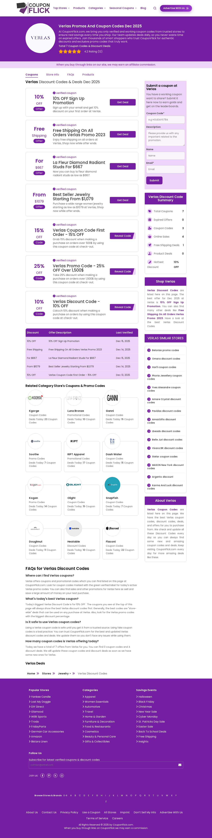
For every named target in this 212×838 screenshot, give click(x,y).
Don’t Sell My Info (145, 812)
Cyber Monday (147, 717)
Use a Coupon (91, 812)
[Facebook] (42, 775)
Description (153, 127)
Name (149, 149)
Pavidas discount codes (166, 411)
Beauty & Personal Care (99, 736)
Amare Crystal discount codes (164, 401)
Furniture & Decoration (98, 722)
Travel (87, 712)
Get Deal (123, 102)
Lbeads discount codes (165, 431)
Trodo (34, 722)
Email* (150, 163)
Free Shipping (146, 736)
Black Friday (145, 702)
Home (31, 673)
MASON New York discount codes (165, 466)
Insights (142, 741)
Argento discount (162, 476)
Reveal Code (122, 236)
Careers (117, 818)
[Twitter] (55, 775)
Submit (154, 180)
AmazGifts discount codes (161, 421)
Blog (143, 8)
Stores (46, 673)
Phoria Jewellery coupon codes (164, 377)
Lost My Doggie (40, 702)
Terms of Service (97, 818)
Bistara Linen (38, 741)
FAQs (70, 74)
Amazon (35, 736)
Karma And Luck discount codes (165, 487)
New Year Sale (146, 712)
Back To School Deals (151, 731)
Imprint (125, 812)
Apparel (88, 697)
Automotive (91, 707)
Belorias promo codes (165, 350)
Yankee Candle (40, 697)
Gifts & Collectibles (96, 741)
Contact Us (49, 812)
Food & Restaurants (96, 727)
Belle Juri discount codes (166, 439)
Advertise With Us (171, 812)
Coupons (32, 74)
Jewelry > (64, 673)
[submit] (179, 765)
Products (79, 8)
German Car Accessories (46, 731)
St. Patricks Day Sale (150, 722)
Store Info (52, 74)
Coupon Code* (155, 113)
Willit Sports (38, 717)
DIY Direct (36, 707)
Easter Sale (144, 727)
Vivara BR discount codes (167, 448)
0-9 (65, 795)
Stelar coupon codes (164, 456)
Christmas (144, 707)
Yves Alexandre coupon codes (164, 389)
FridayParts (37, 727)
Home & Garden (94, 717)
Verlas (170, 281)
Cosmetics (90, 731)
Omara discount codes (165, 358)
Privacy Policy (69, 812)
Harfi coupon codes (163, 367)
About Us (32, 812)
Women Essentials (95, 702)
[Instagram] (62, 775)
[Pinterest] (49, 775)
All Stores (110, 812)
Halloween (144, 697)
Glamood (36, 712)
